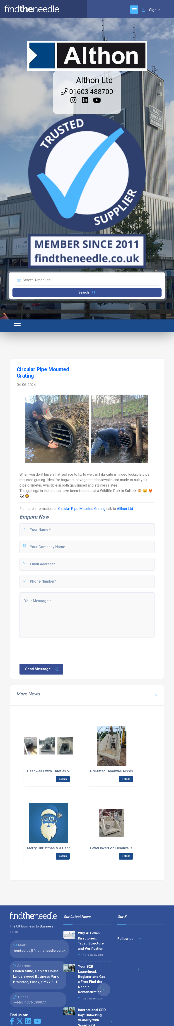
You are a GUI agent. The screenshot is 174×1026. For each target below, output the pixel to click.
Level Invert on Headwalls (111, 848)
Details (62, 779)
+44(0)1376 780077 (30, 1002)
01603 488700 (87, 92)
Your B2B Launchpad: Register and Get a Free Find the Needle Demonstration (91, 979)
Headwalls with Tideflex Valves (52, 771)
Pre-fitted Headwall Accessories (117, 771)
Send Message (42, 669)
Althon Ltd (94, 80)
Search (86, 292)
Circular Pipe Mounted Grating (81, 509)
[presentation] (53, 650)
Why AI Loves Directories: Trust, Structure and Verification (91, 941)
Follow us (129, 939)
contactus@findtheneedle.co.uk (39, 951)
